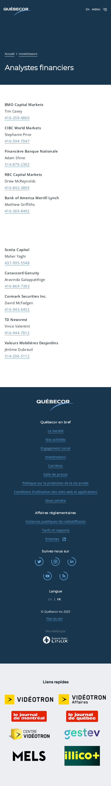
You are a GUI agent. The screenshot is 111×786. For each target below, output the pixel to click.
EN (88, 9)
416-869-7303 (17, 286)
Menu (99, 9)
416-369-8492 (17, 211)
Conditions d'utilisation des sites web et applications (55, 492)
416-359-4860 (17, 117)
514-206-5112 (17, 356)
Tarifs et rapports (55, 530)
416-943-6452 (17, 309)
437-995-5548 (17, 262)
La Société (56, 431)
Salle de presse (55, 474)
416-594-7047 (17, 141)
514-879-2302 (17, 164)
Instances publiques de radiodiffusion (56, 521)
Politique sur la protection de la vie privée (55, 483)
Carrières (55, 465)
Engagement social (55, 448)
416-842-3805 (17, 187)
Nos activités (56, 439)
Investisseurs (55, 457)
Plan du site (54, 618)
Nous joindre (55, 500)
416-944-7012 (17, 332)
